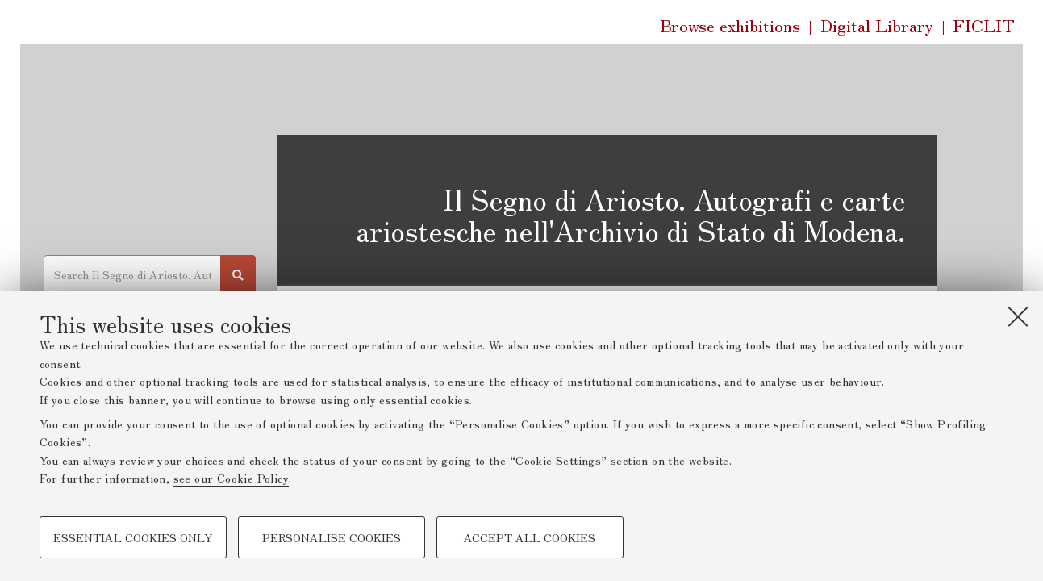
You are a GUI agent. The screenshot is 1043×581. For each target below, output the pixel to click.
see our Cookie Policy (231, 478)
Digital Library (876, 26)
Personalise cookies (331, 537)
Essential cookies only (132, 537)
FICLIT (984, 26)
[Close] (1018, 316)
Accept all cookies (529, 537)
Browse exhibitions (730, 25)
